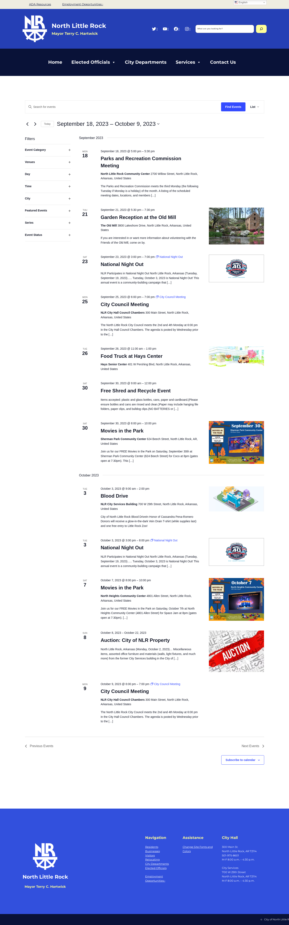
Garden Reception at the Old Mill (138, 217)
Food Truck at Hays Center (131, 356)
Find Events (233, 106)
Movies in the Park (122, 430)
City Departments (146, 62)
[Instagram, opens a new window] (187, 29)
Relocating (152, 859)
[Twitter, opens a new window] (155, 29)
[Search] (261, 29)
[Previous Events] (27, 124)
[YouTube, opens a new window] (165, 29)
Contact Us (223, 62)
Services (188, 62)
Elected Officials (93, 62)
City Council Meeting (125, 304)
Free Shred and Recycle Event (136, 390)
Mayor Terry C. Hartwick (45, 887)
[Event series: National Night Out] (169, 256)
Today (47, 124)
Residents (151, 846)
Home (55, 62)
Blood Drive (114, 496)
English (241, 2)
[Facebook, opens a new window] (176, 29)
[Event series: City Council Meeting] (170, 297)
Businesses (152, 851)
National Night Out (122, 264)
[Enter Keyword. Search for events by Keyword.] (123, 107)
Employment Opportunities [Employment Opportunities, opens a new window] (82, 4)
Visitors (150, 855)
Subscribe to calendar (240, 760)
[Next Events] (35, 124)
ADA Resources (40, 4)
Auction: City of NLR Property (135, 640)
